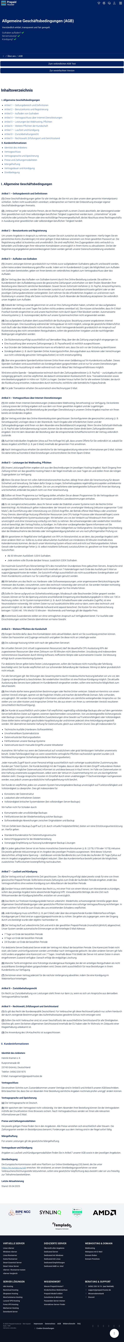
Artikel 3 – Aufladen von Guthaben (21, 113)
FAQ (79, 1324)
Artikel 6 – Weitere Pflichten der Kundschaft (26, 126)
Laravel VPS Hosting (11, 1301)
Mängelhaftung (12, 164)
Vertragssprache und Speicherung (21, 155)
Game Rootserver (10, 1259)
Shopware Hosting (10, 1294)
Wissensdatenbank (96, 1294)
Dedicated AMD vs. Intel (53, 1266)
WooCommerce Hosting (12, 1297)
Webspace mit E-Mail (93, 1252)
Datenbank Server (10, 1312)
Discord (91, 1297)
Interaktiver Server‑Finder (54, 1304)
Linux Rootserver (10, 1255)
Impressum (38, 1324)
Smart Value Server (11, 1266)
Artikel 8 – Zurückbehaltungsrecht (21, 134)
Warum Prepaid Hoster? (53, 1286)
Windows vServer (10, 1252)
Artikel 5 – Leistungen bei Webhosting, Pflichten (28, 121)
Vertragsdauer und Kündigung (19, 168)
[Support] (109, 3)
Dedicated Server (51, 1252)
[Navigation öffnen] (120, 3)
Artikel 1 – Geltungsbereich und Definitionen (26, 105)
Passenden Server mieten (54, 1301)
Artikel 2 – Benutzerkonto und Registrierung (26, 109)
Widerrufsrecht (69, 1324)
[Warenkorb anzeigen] (114, 1333)
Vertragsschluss (12, 151)
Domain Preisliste (92, 1259)
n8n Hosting (8, 1286)
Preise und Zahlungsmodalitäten (20, 160)
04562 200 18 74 (95, 1286)
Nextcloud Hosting (10, 1290)
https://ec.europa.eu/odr (14, 1167)
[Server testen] (99, 3)
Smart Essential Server (12, 1263)
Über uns (11, 56)
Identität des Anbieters (15, 147)
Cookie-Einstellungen (44, 1328)
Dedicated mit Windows (53, 1255)
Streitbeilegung (12, 172)
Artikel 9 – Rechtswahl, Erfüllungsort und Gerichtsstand (32, 138)
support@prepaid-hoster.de (99, 1290)
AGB (20, 56)
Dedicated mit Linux (52, 1259)
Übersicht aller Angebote (54, 1248)
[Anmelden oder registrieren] (114, 3)
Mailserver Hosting (11, 1308)
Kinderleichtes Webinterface (55, 1290)
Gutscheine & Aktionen (53, 1297)
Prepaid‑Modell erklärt (53, 1294)
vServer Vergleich (10, 1273)
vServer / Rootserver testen (14, 1270)
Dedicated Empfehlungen (54, 1263)
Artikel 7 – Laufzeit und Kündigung (21, 130)
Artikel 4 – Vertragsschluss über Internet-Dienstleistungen (33, 117)
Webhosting (90, 1248)
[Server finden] (104, 3)
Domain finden (91, 1255)
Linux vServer (8, 1248)
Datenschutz (50, 1324)
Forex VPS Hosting (10, 1304)
